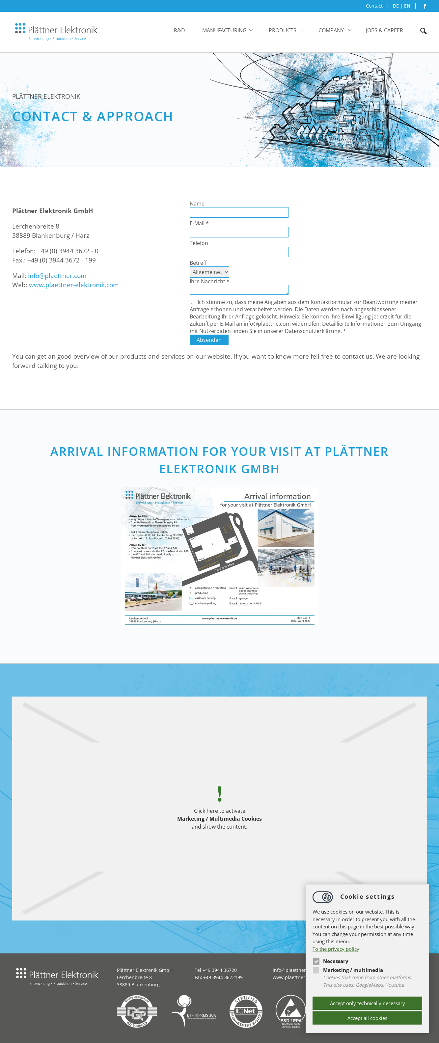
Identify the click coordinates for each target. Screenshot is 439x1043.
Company (331, 30)
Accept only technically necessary (367, 1003)
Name (197, 203)
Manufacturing (224, 30)
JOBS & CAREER (384, 30)
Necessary (330, 961)
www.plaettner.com (294, 977)
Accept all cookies (367, 1018)
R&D (179, 30)
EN (407, 6)
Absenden (209, 339)
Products (282, 30)
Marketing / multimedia (348, 970)
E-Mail (199, 223)
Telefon (199, 243)
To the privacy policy (336, 949)
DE (396, 6)
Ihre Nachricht (210, 281)
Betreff (198, 262)
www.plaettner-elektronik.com (74, 285)
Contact (374, 6)
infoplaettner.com (57, 275)
